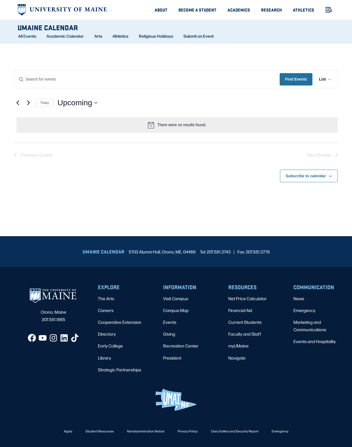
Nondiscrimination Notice (145, 431)
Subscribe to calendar (306, 176)
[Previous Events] (17, 103)
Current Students (245, 322)
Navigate (237, 358)
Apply (68, 431)
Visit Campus (175, 298)
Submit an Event (198, 36)
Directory (107, 334)
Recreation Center (181, 346)
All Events (27, 36)
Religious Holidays (156, 36)
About (161, 10)
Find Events (296, 79)
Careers (106, 310)
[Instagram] (53, 338)
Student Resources (100, 431)
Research (271, 10)
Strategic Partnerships (119, 369)
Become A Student (197, 10)
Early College (110, 346)
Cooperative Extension (119, 322)
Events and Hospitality (314, 341)
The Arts (106, 298)
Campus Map (176, 310)
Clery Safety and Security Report (234, 431)
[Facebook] (32, 338)
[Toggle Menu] (326, 9)
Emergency (304, 310)
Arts (98, 36)
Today (44, 103)
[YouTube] (42, 338)
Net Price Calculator (247, 298)
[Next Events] (28, 103)
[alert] (177, 125)
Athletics (303, 10)
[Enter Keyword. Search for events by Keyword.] (147, 79)
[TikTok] (75, 338)
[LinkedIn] (64, 338)
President (172, 358)
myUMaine (238, 346)
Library (104, 358)
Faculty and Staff (244, 334)
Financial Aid (240, 310)
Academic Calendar (65, 36)
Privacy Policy (188, 431)
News (298, 298)
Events (169, 322)
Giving (169, 334)
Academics (238, 10)
